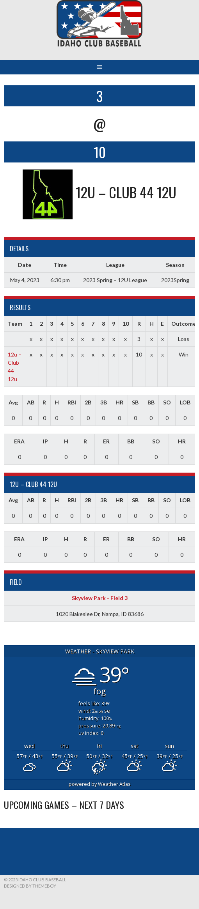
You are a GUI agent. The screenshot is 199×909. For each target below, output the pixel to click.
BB (151, 402)
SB (135, 402)
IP (45, 441)
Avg (13, 402)
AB (30, 402)
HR (119, 402)
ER (106, 441)
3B (103, 402)
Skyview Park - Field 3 (100, 598)
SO (167, 402)
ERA (19, 441)
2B (88, 402)
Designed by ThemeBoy (30, 885)
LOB (185, 402)
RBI (72, 402)
